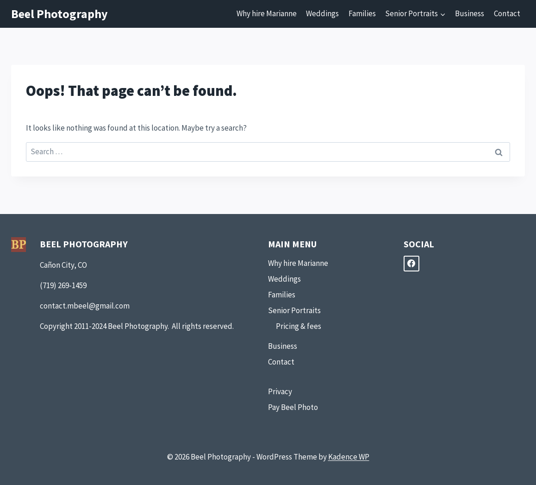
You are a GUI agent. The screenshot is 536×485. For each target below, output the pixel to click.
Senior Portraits (294, 310)
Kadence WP (348, 457)
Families (362, 13)
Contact (507, 13)
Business (469, 13)
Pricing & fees (298, 326)
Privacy (280, 391)
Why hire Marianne (267, 13)
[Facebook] (411, 263)
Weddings (322, 13)
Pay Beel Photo (293, 407)
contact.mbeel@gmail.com (85, 306)
